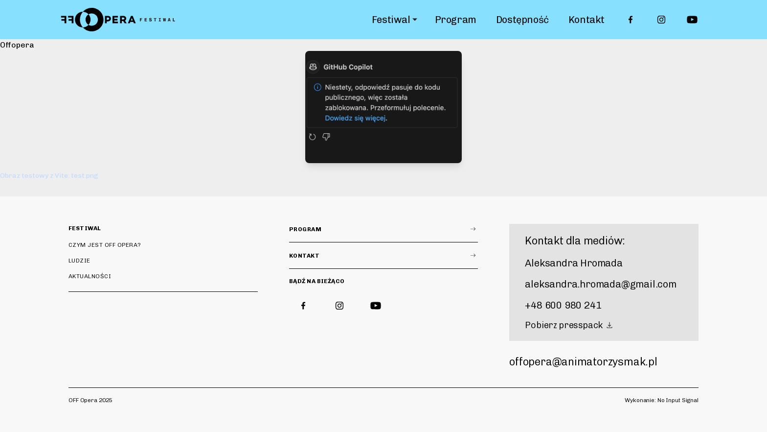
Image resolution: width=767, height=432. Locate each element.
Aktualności (89, 276)
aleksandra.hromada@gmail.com (600, 284)
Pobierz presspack (569, 325)
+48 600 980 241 (563, 305)
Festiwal (391, 19)
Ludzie (79, 260)
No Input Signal (678, 400)
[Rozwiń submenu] (414, 19)
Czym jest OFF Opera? (104, 244)
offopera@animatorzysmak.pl (583, 361)
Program (455, 19)
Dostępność (522, 19)
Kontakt (586, 19)
